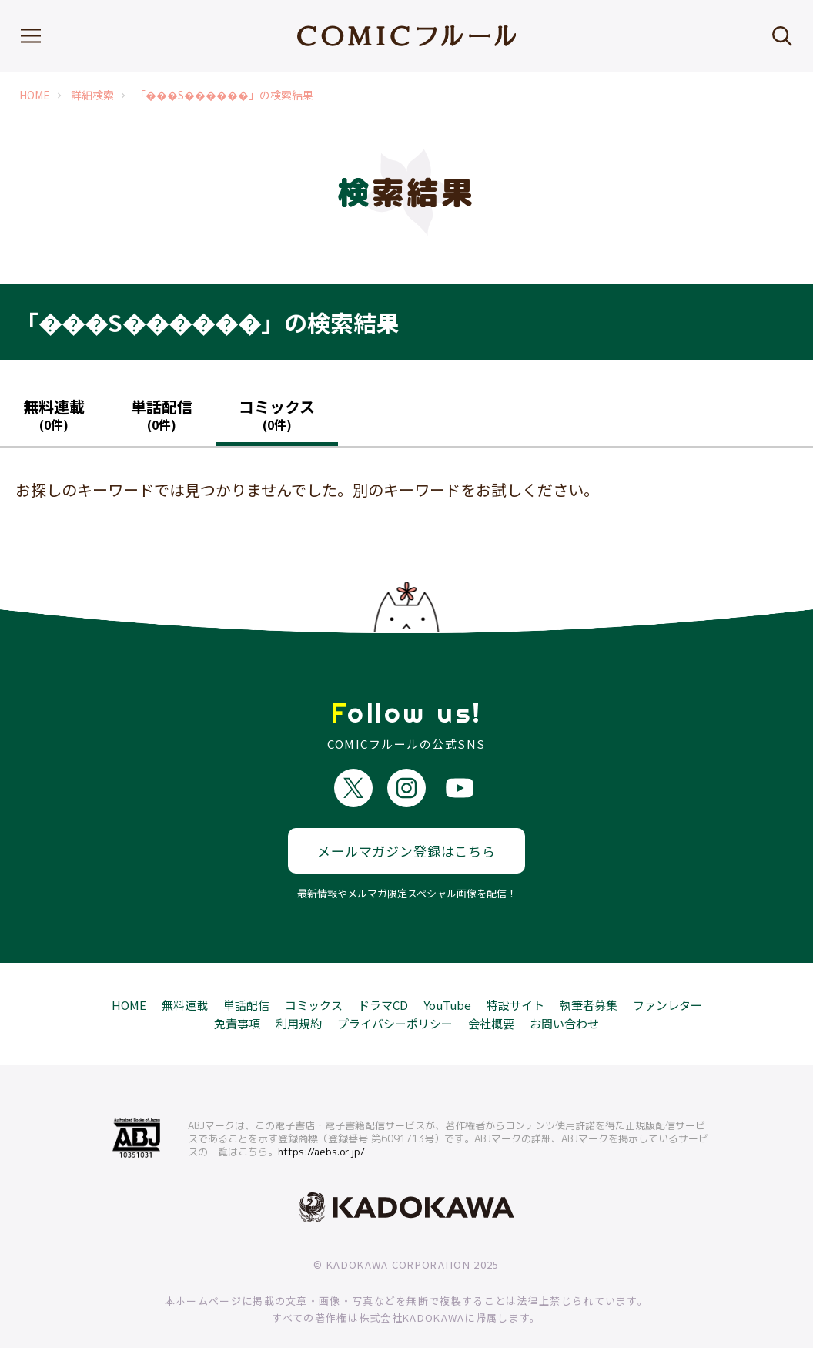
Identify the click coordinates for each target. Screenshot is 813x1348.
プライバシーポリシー (395, 999)
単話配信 (246, 980)
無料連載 (185, 980)
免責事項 (237, 999)
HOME (34, 95)
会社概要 (491, 999)
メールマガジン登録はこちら (406, 827)
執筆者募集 (588, 980)
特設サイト (515, 980)
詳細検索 (92, 95)
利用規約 (299, 999)
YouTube (447, 980)
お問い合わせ (564, 999)
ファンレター (667, 980)
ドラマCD (383, 980)
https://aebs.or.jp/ (321, 1128)
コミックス (314, 980)
